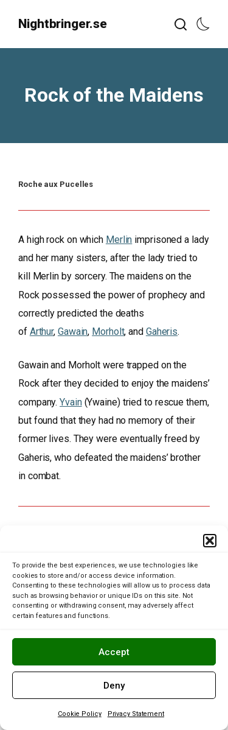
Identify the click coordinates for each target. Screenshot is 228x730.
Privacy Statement (136, 714)
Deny (114, 685)
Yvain (71, 402)
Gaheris (162, 331)
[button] (210, 541)
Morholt (108, 331)
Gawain (73, 331)
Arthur (42, 331)
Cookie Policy (80, 714)
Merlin (119, 239)
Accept (114, 652)
